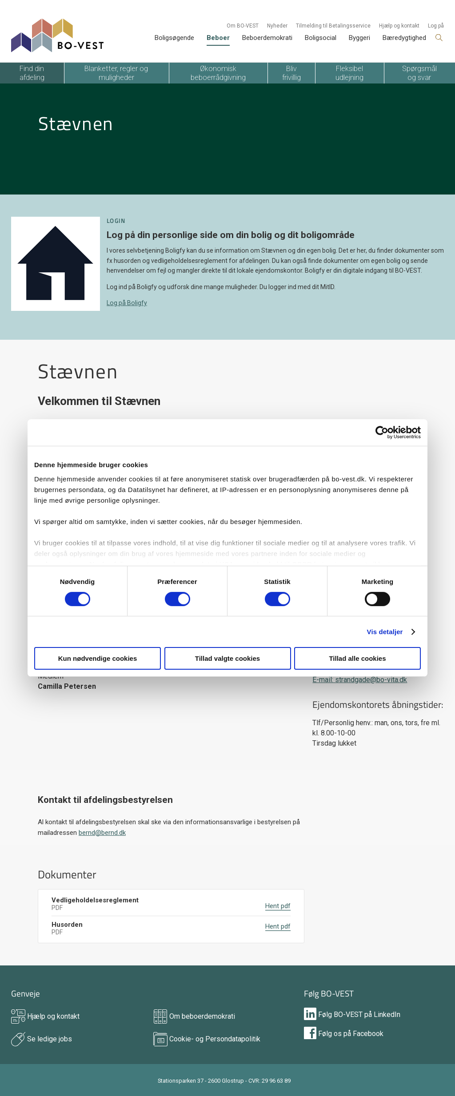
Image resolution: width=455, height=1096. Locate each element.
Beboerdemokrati (267, 38)
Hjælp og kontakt (399, 26)
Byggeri (359, 38)
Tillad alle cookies (357, 658)
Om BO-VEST (243, 26)
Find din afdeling (32, 73)
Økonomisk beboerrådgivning (218, 73)
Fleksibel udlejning (349, 73)
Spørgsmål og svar (419, 73)
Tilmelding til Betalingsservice (333, 26)
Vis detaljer (385, 631)
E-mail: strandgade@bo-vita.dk (359, 679)
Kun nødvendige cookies (97, 658)
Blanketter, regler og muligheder (116, 73)
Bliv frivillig (291, 73)
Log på (436, 26)
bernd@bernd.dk (102, 833)
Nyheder (277, 26)
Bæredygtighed (404, 38)
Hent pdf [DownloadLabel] (278, 906)
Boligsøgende (174, 38)
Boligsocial (320, 38)
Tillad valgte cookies (227, 658)
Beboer (218, 38)
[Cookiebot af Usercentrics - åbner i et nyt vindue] (382, 432)
